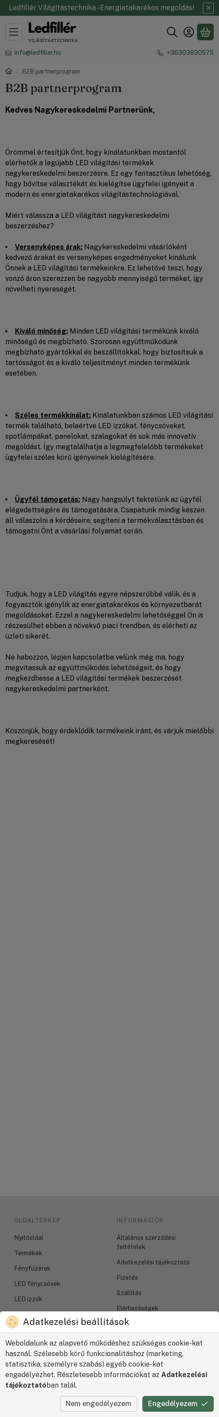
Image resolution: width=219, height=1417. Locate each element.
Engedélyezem (178, 1403)
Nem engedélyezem (98, 1403)
